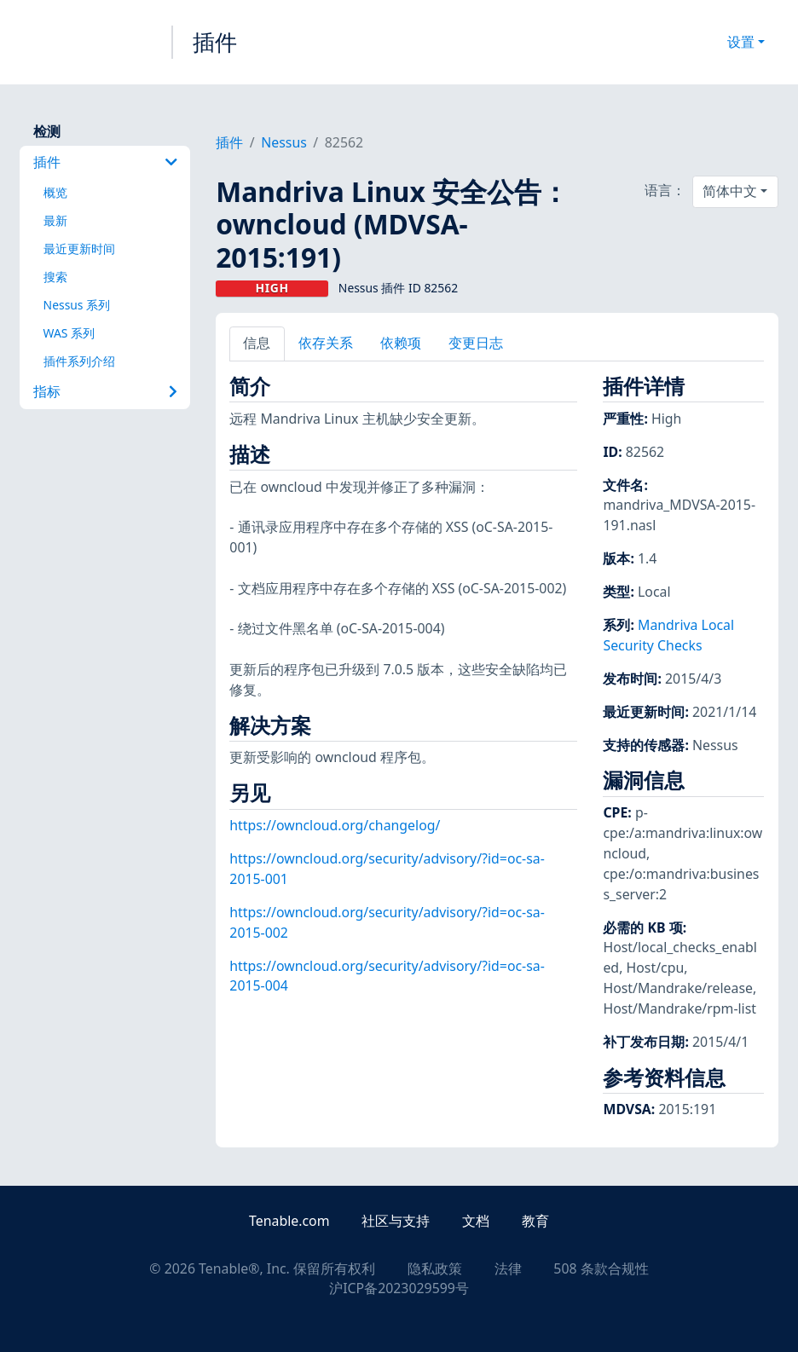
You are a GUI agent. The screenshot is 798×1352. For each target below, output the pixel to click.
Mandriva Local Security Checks (668, 635)
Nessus (284, 142)
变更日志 (475, 342)
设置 (741, 41)
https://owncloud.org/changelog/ (334, 825)
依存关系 (325, 342)
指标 (105, 391)
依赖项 (400, 342)
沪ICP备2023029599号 (399, 1288)
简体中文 (730, 191)
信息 (256, 342)
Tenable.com (289, 1220)
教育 (535, 1220)
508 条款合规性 (600, 1268)
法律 (508, 1268)
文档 (475, 1220)
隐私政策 (435, 1268)
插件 (215, 41)
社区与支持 (395, 1220)
